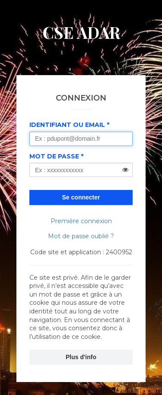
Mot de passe (54, 156)
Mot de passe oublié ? (81, 236)
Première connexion (81, 221)
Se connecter (81, 197)
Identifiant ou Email (67, 125)
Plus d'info (81, 357)
